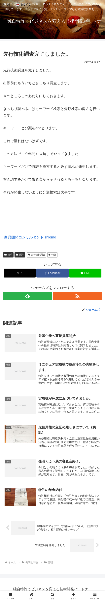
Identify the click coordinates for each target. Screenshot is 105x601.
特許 (20, 254)
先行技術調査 (36, 254)
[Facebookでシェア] (52, 273)
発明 (8, 254)
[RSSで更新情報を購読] (77, 296)
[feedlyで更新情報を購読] (27, 296)
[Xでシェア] (20, 273)
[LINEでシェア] (85, 273)
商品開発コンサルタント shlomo (30, 237)
